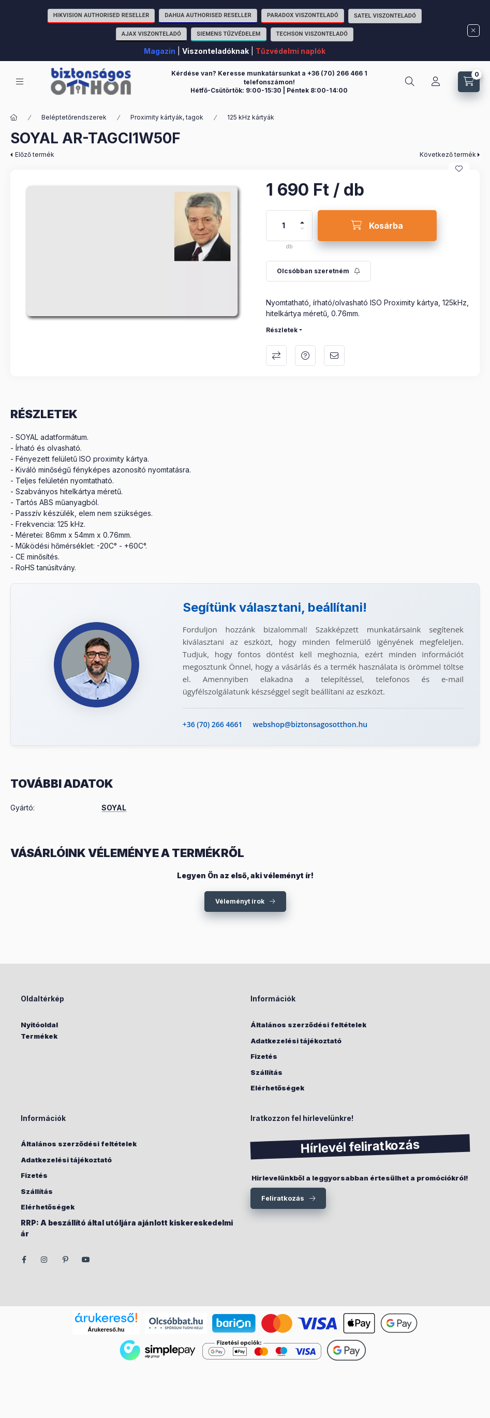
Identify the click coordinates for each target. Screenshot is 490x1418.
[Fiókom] (435, 81)
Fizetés (263, 1056)
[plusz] (302, 218)
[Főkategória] (14, 117)
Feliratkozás (282, 1198)
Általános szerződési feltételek (308, 1025)
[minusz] (302, 233)
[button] (133, 251)
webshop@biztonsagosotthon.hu (310, 724)
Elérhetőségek (277, 1088)
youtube (86, 1259)
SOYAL (113, 808)
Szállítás (266, 1072)
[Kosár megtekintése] (469, 81)
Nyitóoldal (39, 1025)
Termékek (39, 1036)
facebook (23, 1259)
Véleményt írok (239, 901)
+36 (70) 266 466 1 (337, 73)
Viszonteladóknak (215, 51)
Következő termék (448, 154)
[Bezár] (473, 30)
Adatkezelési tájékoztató (295, 1041)
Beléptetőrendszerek (74, 117)
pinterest (65, 1259)
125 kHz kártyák (250, 117)
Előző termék (34, 154)
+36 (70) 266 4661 (213, 724)
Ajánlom (334, 355)
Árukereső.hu (106, 1329)
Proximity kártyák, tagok (166, 117)
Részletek (282, 330)
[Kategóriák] (19, 81)
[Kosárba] (377, 225)
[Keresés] (409, 81)
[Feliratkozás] (318, 271)
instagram (44, 1259)
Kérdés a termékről (305, 355)
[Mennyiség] (283, 226)
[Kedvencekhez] (459, 169)
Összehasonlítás (276, 355)
